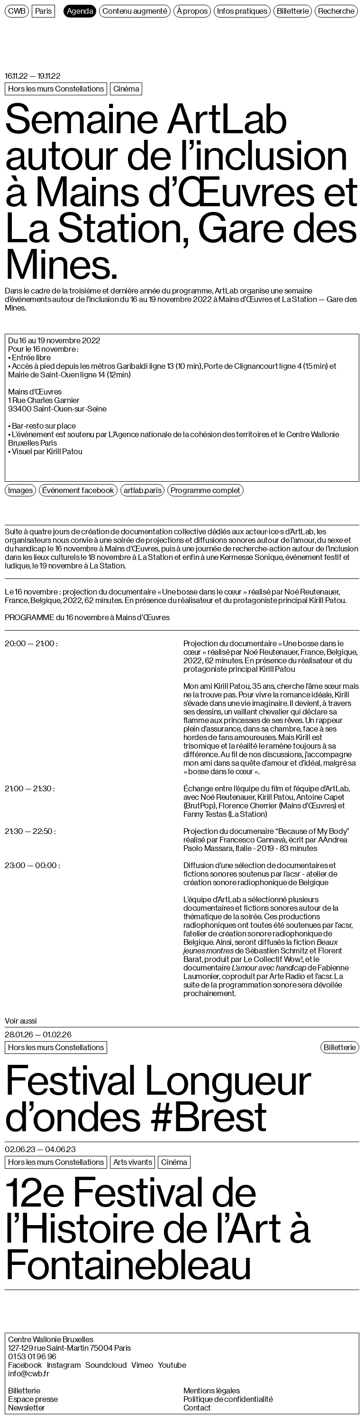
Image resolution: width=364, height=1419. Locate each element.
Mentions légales (211, 1390)
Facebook (25, 1365)
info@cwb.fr (28, 1373)
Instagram (64, 1365)
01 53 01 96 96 (32, 1356)
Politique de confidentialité (228, 1399)
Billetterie (24, 1390)
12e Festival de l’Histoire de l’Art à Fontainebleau (157, 1227)
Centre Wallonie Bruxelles (50, 1339)
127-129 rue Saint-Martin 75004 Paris (69, 1348)
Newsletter (26, 1407)
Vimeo (142, 1365)
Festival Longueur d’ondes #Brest (158, 1097)
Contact (197, 1407)
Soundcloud (106, 1365)
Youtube (172, 1365)
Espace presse (32, 1399)
